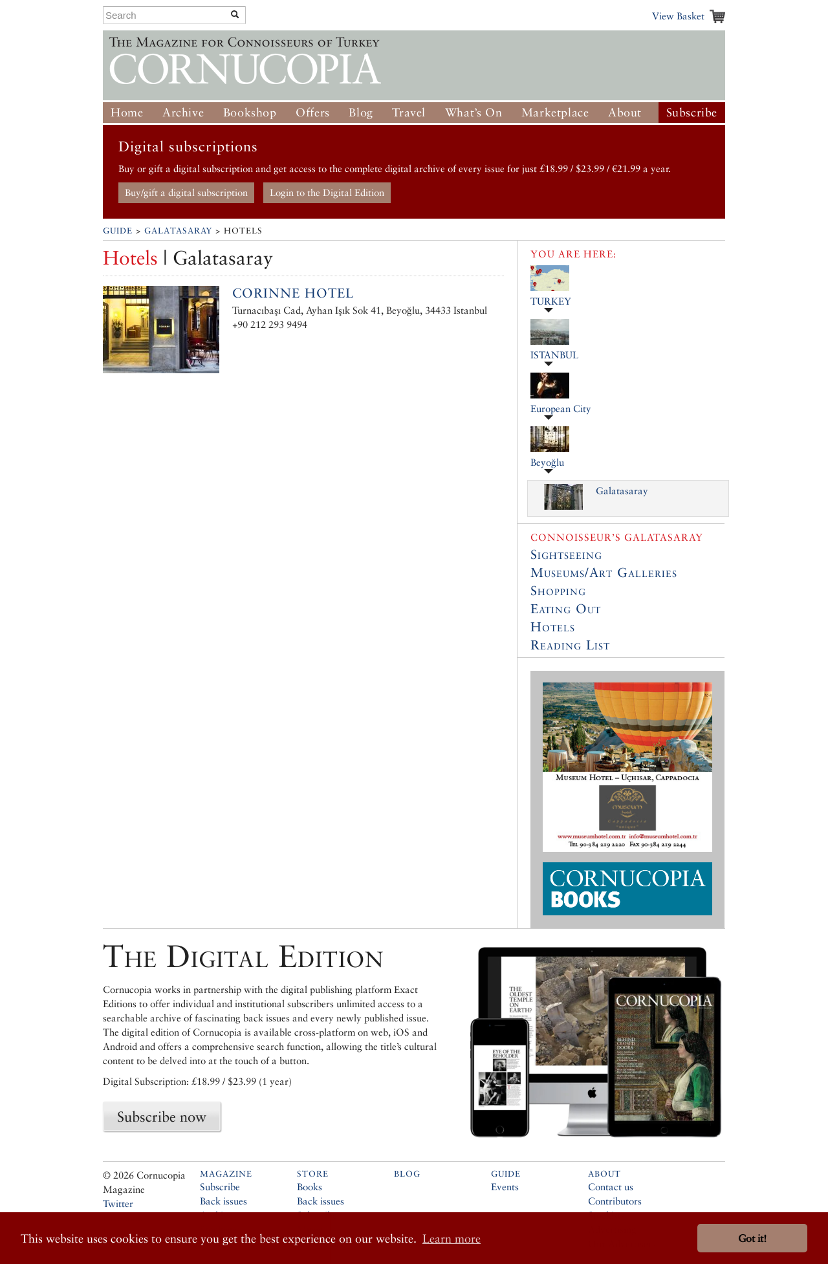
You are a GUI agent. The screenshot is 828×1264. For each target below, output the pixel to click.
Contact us (610, 1186)
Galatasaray (178, 230)
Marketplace (555, 112)
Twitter (118, 1203)
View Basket (678, 15)
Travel (409, 112)
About (625, 112)
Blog (361, 112)
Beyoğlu (547, 462)
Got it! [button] (752, 1238)
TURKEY (550, 301)
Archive (183, 112)
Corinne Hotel (293, 293)
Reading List (570, 645)
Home (127, 112)
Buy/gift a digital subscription (186, 192)
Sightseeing (566, 554)
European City (560, 408)
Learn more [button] (451, 1238)
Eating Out (565, 608)
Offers (313, 112)
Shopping (558, 590)
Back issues (223, 1200)
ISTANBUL (554, 354)
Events (505, 1186)
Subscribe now (161, 1116)
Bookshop (250, 112)
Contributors (615, 1200)
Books (309, 1186)
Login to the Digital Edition (327, 192)
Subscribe (691, 112)
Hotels (552, 627)
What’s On (473, 112)
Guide (118, 230)
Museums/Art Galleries (603, 572)
